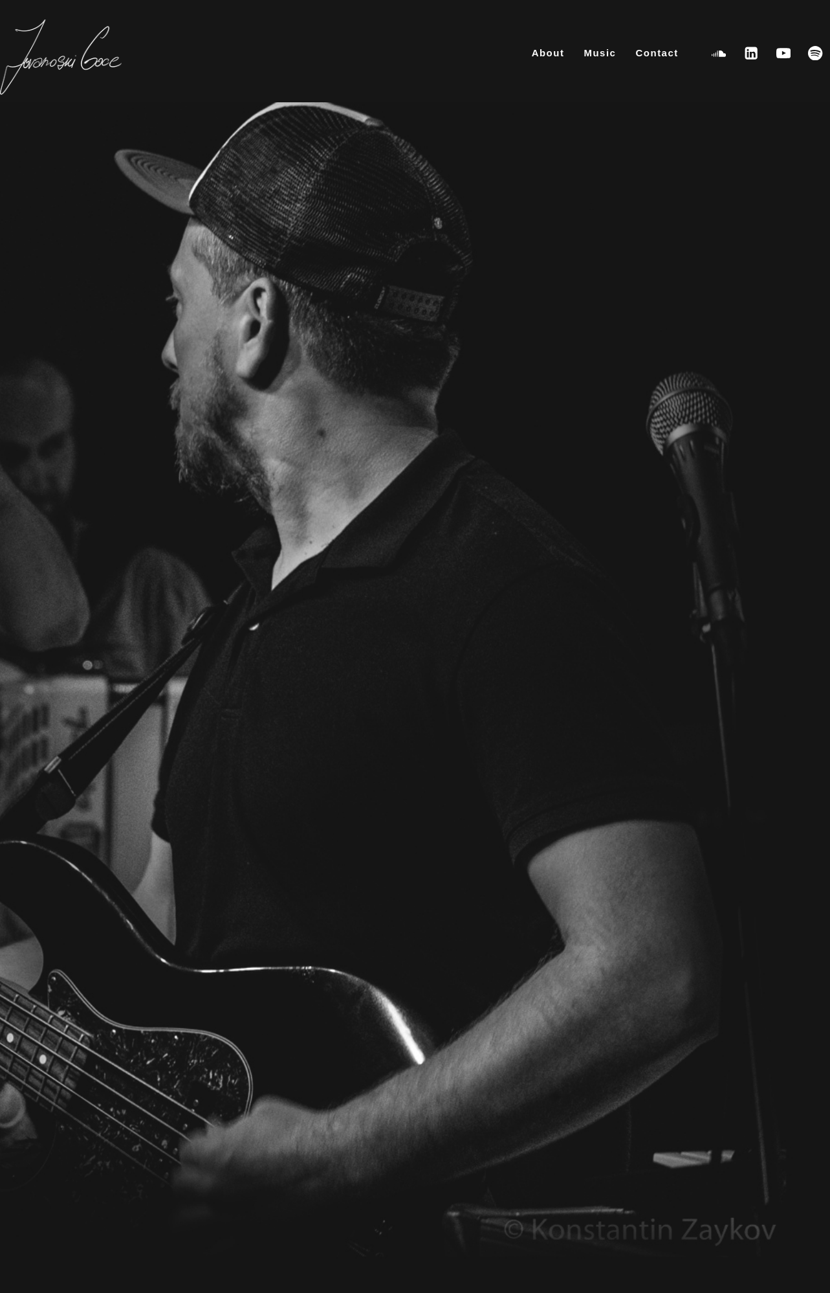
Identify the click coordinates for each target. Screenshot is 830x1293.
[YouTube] (783, 52)
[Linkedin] (751, 52)
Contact (656, 52)
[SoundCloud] (719, 52)
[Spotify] (815, 52)
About (548, 52)
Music (600, 52)
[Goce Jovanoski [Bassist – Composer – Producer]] (61, 57)
